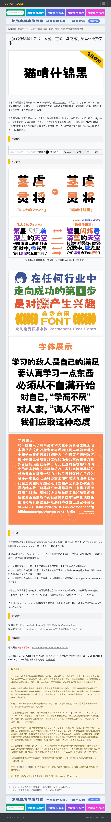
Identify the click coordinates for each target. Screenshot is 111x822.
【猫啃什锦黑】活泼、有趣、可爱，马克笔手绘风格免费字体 (56, 29)
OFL (65, 712)
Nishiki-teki (61, 102)
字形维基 (28, 715)
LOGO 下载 (18, 761)
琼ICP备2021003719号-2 (95, 818)
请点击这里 (38, 776)
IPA (21, 715)
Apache (73, 712)
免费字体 (22, 29)
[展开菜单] (104, 3)
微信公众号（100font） (27, 767)
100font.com (20, 818)
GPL (87, 712)
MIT (81, 712)
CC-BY (14, 715)
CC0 (93, 712)
